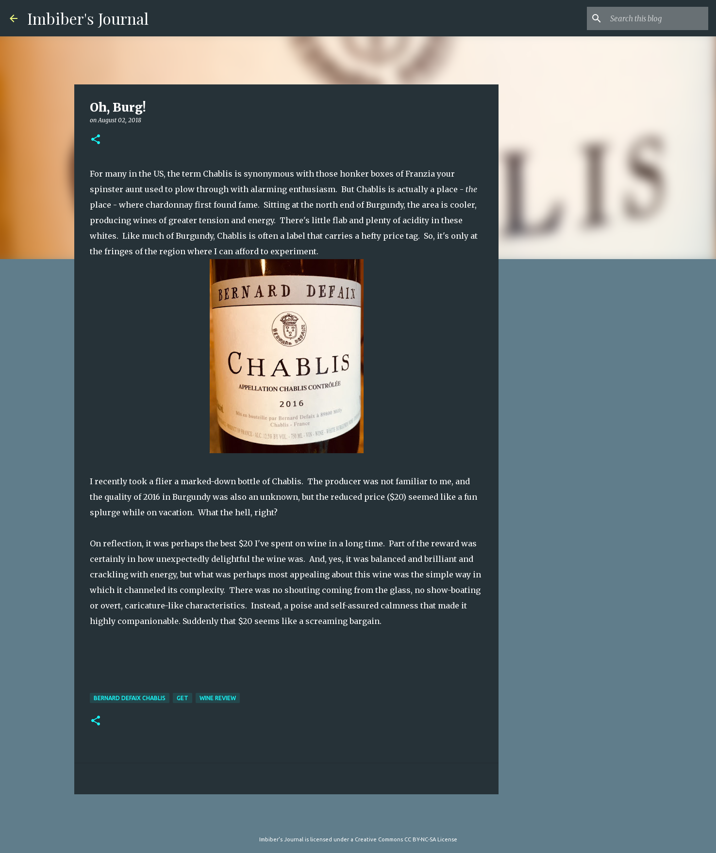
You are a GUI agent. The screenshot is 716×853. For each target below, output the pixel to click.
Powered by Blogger (358, 819)
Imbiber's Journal (88, 18)
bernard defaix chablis (130, 698)
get (182, 698)
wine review (218, 698)
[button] (95, 140)
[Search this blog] (657, 18)
